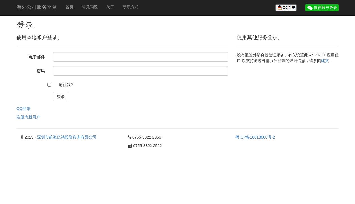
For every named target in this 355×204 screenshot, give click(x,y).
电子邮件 (37, 57)
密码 (41, 71)
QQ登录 (23, 108)
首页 (69, 7)
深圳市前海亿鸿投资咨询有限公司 (66, 137)
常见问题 (90, 7)
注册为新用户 (28, 117)
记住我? (66, 84)
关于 (110, 7)
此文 (325, 60)
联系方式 (130, 7)
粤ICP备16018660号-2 (255, 137)
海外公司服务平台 (36, 7)
